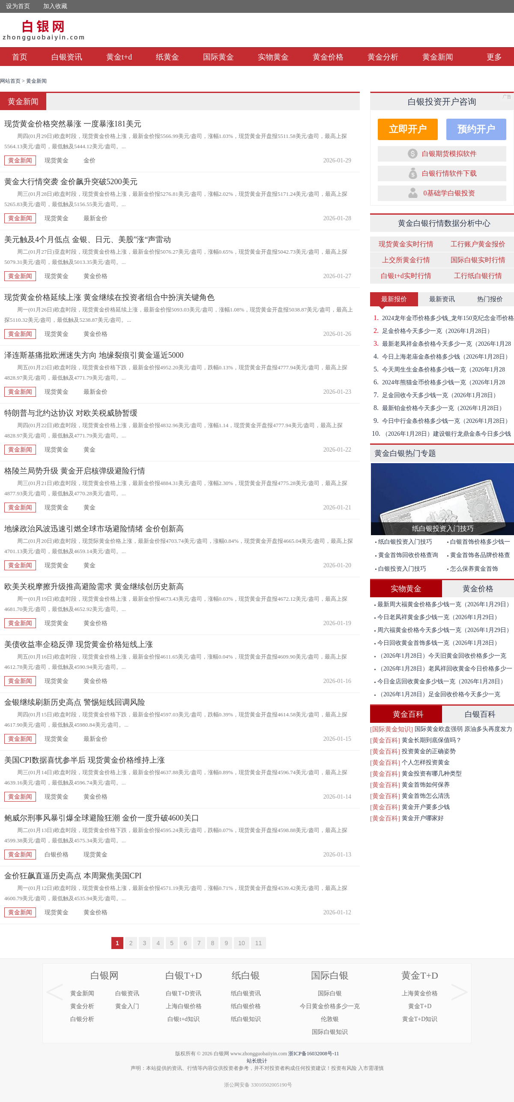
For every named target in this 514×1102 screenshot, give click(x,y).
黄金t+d (119, 57)
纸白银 (246, 975)
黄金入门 (127, 1006)
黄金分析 (383, 57)
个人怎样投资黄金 (426, 762)
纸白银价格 (246, 1006)
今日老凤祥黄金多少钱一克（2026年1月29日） (437, 617)
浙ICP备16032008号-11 (313, 1054)
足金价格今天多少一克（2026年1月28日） (431, 330)
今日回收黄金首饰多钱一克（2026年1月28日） (437, 643)
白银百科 (480, 714)
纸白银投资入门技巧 (403, 542)
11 (258, 943)
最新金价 (96, 218)
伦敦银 (330, 1019)
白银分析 (82, 1019)
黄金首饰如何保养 (426, 785)
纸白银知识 (246, 1019)
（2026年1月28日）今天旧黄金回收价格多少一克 (440, 656)
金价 (90, 160)
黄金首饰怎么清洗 (426, 796)
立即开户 (408, 129)
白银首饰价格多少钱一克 (476, 543)
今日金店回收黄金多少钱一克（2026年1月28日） (440, 681)
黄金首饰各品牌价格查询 (476, 557)
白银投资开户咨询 (442, 101)
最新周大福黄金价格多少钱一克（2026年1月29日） (443, 604)
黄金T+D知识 (420, 1019)
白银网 (104, 975)
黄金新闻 (437, 57)
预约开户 (476, 129)
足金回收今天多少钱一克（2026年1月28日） (434, 395)
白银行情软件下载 (449, 173)
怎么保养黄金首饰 (472, 569)
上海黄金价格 (420, 993)
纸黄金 (167, 57)
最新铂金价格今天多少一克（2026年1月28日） (437, 407)
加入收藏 (55, 6)
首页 (19, 57)
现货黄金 (57, 160)
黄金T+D (419, 975)
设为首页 (18, 6)
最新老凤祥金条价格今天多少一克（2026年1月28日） (440, 343)
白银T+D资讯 (183, 993)
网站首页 (10, 81)
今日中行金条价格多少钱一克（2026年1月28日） (440, 420)
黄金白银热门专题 (405, 453)
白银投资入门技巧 (400, 569)
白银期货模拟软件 (449, 153)
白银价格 (57, 854)
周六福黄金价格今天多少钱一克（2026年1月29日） (443, 630)
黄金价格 (328, 57)
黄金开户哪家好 (423, 818)
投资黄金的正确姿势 (429, 751)
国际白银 (330, 975)
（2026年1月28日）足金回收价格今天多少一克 (437, 694)
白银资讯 (66, 57)
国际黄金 (218, 57)
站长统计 (257, 1061)
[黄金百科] (385, 740)
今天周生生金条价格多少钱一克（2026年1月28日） (437, 369)
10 (241, 943)
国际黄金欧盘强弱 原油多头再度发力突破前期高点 (463, 730)
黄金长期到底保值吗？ (432, 740)
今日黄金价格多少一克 (330, 1006)
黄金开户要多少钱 (426, 807)
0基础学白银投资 (449, 193)
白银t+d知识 (183, 1019)
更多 (494, 57)
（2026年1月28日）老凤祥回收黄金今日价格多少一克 (441, 670)
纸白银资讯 (246, 993)
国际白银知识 (330, 1032)
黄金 (90, 449)
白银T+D (183, 975)
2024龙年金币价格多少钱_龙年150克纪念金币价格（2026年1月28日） (442, 317)
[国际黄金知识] (391, 729)
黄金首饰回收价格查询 (406, 555)
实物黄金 (273, 57)
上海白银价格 (184, 1006)
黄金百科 (408, 714)
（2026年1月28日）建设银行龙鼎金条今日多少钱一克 (440, 433)
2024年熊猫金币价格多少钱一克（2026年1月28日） (437, 382)
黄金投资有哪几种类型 (432, 773)
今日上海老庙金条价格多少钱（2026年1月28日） (440, 356)
